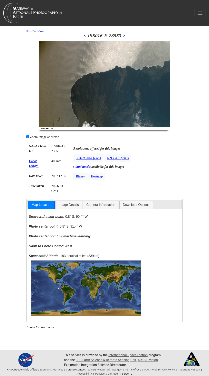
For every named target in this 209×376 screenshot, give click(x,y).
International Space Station (128, 355)
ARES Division (148, 360)
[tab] (41, 205)
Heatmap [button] (97, 176)
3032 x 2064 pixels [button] (88, 158)
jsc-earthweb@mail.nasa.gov (104, 369)
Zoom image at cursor (42, 137)
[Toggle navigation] (200, 13)
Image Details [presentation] (69, 205)
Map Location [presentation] (41, 205)
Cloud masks (82, 166)
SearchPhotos (38, 31)
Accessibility (84, 373)
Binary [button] (80, 176)
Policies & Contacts (107, 373)
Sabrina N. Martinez (51, 369)
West (50, 246)
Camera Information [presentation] (100, 205)
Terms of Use (133, 369)
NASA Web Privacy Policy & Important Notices (172, 369)
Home (28, 31)
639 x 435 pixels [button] (118, 158)
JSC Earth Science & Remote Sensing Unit (106, 360)
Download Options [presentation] (136, 205)
